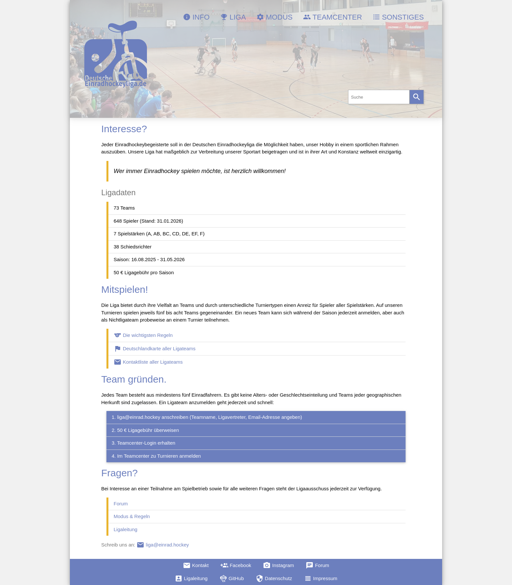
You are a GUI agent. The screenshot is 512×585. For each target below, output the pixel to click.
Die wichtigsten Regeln (143, 335)
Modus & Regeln (132, 516)
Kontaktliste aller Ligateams (148, 362)
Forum (121, 503)
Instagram (278, 565)
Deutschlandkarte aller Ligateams (155, 348)
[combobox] (378, 97)
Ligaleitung (125, 529)
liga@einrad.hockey (162, 544)
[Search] (416, 97)
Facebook (235, 565)
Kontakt (196, 565)
